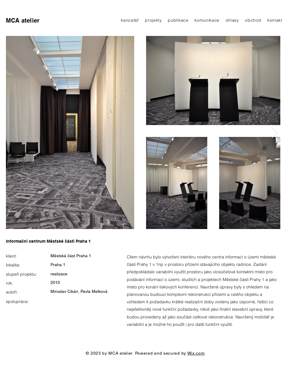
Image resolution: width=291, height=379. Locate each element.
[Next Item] (274, 132)
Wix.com (196, 353)
